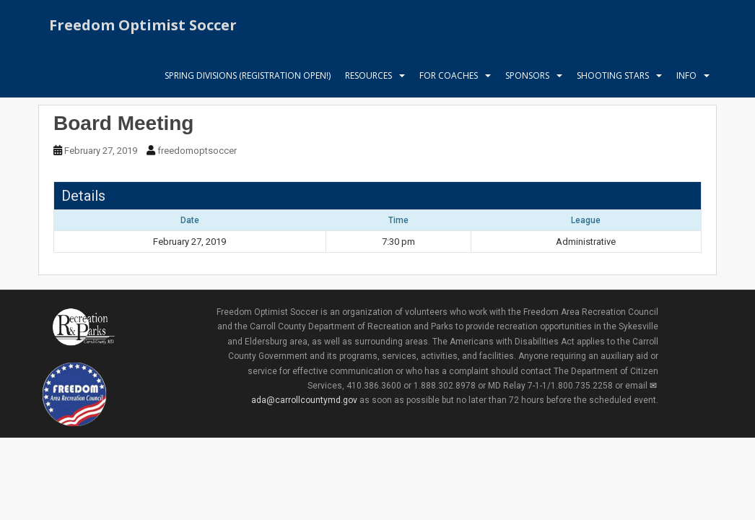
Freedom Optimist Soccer (143, 25)
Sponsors (527, 75)
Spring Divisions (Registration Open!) (248, 75)
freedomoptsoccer (197, 150)
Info (686, 75)
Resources (368, 75)
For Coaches (448, 75)
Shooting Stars (613, 75)
